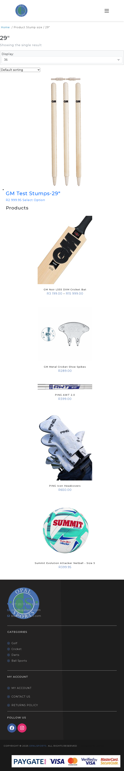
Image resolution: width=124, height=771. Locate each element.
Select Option (34, 200)
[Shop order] (20, 70)
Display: (8, 54)
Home (5, 27)
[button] (107, 10)
